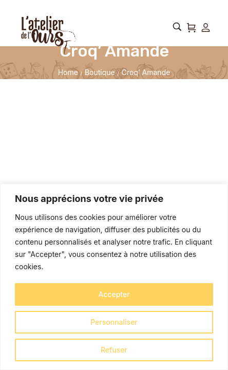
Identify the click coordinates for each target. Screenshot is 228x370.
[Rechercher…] (177, 26)
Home (68, 72)
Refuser (114, 349)
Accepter (113, 294)
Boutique (100, 72)
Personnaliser (114, 322)
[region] (114, 276)
